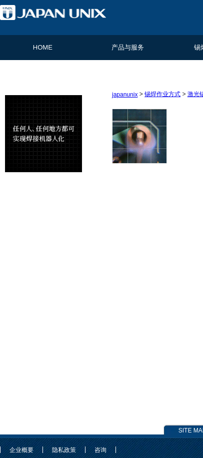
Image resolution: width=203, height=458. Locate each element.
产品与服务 (128, 47)
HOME (42, 47)
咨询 (100, 449)
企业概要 (22, 449)
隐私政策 (64, 449)
